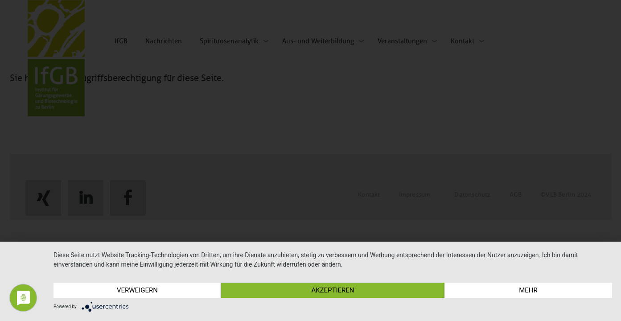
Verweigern (137, 290)
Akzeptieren (332, 290)
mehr (528, 290)
